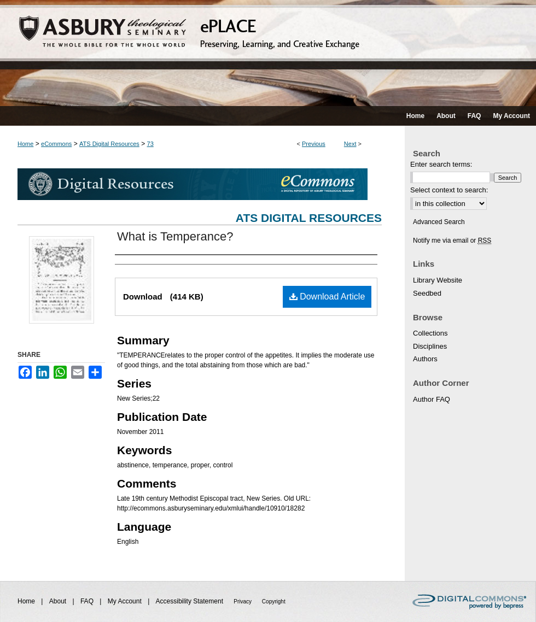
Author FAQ (431, 399)
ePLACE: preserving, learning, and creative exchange (268, 53)
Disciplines (430, 346)
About (58, 601)
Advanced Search (439, 222)
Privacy (243, 601)
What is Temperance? (175, 236)
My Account (125, 601)
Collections (430, 333)
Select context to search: (449, 190)
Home (25, 143)
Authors (425, 359)
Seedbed (427, 293)
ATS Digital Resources (109, 143)
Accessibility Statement (190, 601)
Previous (313, 143)
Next (350, 143)
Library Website (437, 280)
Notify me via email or (452, 240)
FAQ (87, 601)
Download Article (327, 296)
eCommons (56, 143)
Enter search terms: (441, 164)
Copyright (274, 601)
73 (150, 143)
